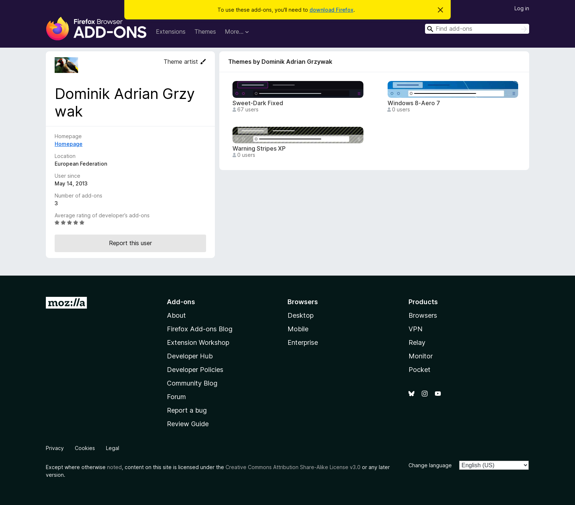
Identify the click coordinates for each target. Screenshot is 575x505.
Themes (205, 31)
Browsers (423, 315)
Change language (430, 465)
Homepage (69, 144)
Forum (176, 397)
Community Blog (192, 383)
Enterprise (303, 342)
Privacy (55, 448)
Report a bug (187, 410)
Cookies (85, 448)
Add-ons (181, 302)
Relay (417, 342)
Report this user (130, 243)
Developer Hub (190, 356)
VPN (415, 329)
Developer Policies (195, 369)
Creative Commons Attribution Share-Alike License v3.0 (293, 467)
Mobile (298, 329)
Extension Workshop (198, 342)
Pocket (420, 369)
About (176, 315)
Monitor (421, 356)
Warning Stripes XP (259, 148)
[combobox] (477, 29)
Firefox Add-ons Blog (199, 329)
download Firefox (332, 10)
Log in (521, 8)
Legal (112, 448)
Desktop (301, 315)
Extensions (171, 31)
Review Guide (188, 424)
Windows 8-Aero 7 (414, 103)
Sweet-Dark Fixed (257, 103)
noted (114, 467)
